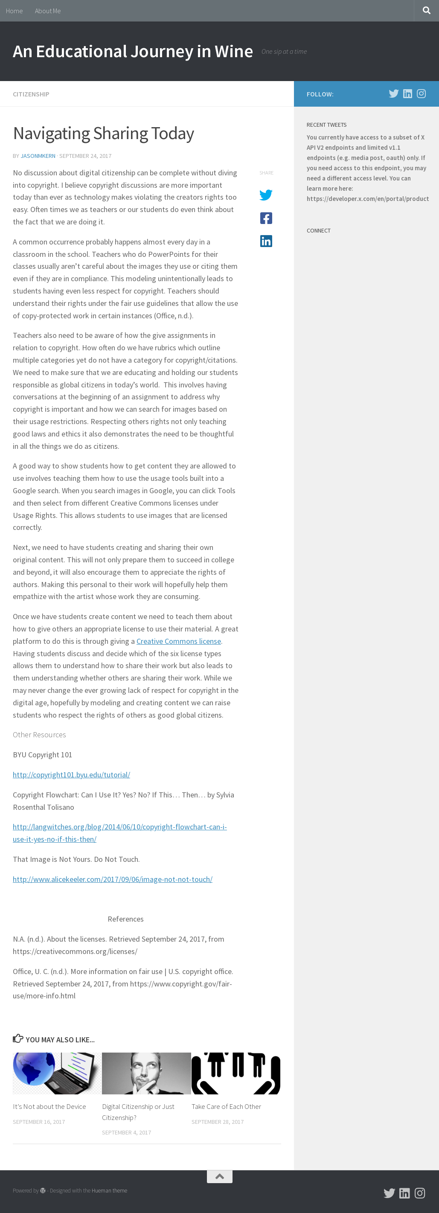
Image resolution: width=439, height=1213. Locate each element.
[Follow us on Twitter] (394, 93)
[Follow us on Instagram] (421, 93)
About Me (48, 10)
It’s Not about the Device (49, 1106)
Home (14, 10)
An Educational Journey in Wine (133, 51)
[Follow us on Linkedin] (407, 93)
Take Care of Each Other (226, 1106)
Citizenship (31, 94)
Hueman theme (109, 1190)
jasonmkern (37, 156)
